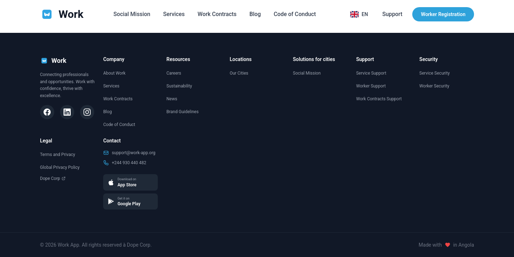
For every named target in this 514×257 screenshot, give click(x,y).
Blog (255, 14)
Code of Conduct (295, 14)
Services (173, 14)
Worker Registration (443, 14)
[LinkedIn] (67, 112)
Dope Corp (53, 178)
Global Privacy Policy (60, 167)
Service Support (371, 73)
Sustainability (179, 86)
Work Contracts (217, 14)
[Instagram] (87, 112)
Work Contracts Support (379, 98)
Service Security (434, 73)
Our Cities (239, 73)
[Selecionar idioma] (359, 14)
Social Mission (131, 14)
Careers (173, 73)
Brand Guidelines (182, 111)
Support (392, 14)
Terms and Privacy (57, 154)
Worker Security (434, 86)
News (171, 98)
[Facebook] (47, 112)
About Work (114, 73)
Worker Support (371, 86)
